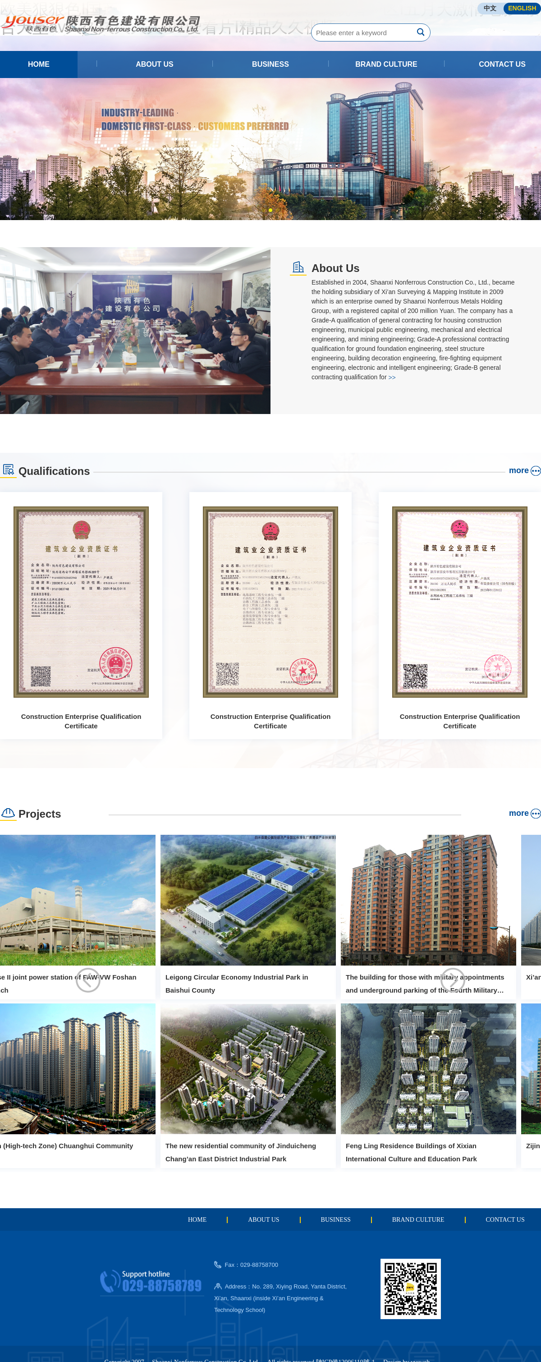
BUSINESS (270, 64)
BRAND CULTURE (386, 64)
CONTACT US (502, 64)
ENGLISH (522, 8)
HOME (39, 64)
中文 (490, 8)
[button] (263, 210)
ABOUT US (155, 64)
